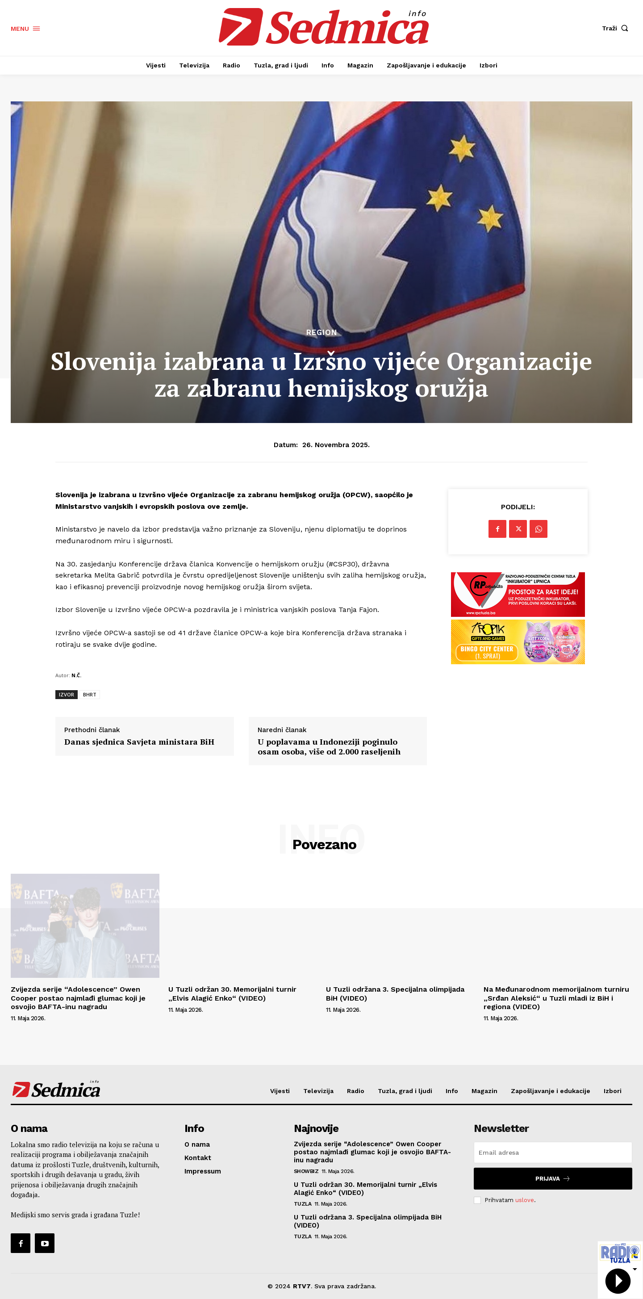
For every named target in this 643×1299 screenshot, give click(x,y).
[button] (617, 28)
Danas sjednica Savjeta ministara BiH (139, 742)
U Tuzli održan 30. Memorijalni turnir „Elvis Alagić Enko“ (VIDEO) (232, 993)
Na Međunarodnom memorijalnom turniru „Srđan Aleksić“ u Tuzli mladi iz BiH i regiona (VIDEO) (556, 997)
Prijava (553, 1178)
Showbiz (306, 1171)
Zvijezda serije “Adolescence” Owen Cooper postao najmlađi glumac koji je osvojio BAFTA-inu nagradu (78, 997)
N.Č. (76, 675)
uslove (524, 1200)
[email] (553, 1152)
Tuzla (303, 1204)
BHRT (89, 694)
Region (321, 332)
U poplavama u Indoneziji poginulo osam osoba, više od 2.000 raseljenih (329, 746)
